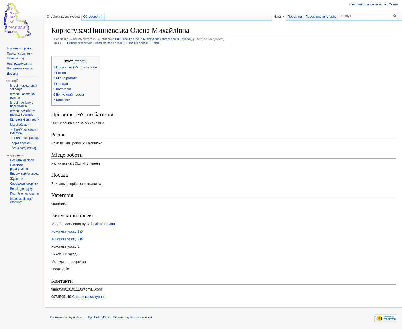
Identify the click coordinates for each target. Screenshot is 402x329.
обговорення (170, 39)
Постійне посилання (24, 193)
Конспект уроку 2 (66, 239)
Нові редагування (19, 63)
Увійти (393, 4)
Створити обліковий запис (368, 4)
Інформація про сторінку (21, 200)
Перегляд (294, 16)
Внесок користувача (24, 173)
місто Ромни (105, 224)
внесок (187, 39)
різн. (59, 42)
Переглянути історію (320, 16)
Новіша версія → (140, 42)
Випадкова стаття (19, 68)
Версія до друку (21, 189)
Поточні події (16, 58)
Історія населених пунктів (22, 95)
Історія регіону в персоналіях (21, 104)
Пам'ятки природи (26, 138)
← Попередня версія (78, 42)
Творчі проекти (20, 143)
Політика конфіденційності (68, 317)
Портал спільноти (19, 53)
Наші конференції (24, 148)
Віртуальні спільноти (24, 119)
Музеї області (19, 124)
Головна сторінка (19, 48)
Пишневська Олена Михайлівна (137, 39)
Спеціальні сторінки (24, 183)
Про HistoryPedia (99, 317)
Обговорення (93, 16)
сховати (80, 61)
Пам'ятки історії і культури (24, 131)
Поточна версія (106, 42)
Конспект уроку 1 (66, 232)
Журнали (16, 179)
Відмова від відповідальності (133, 317)
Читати (279, 16)
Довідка (12, 73)
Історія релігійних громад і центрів (22, 112)
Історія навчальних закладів (23, 87)
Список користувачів (90, 297)
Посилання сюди (22, 160)
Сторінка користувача (63, 16)
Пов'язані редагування (19, 167)
